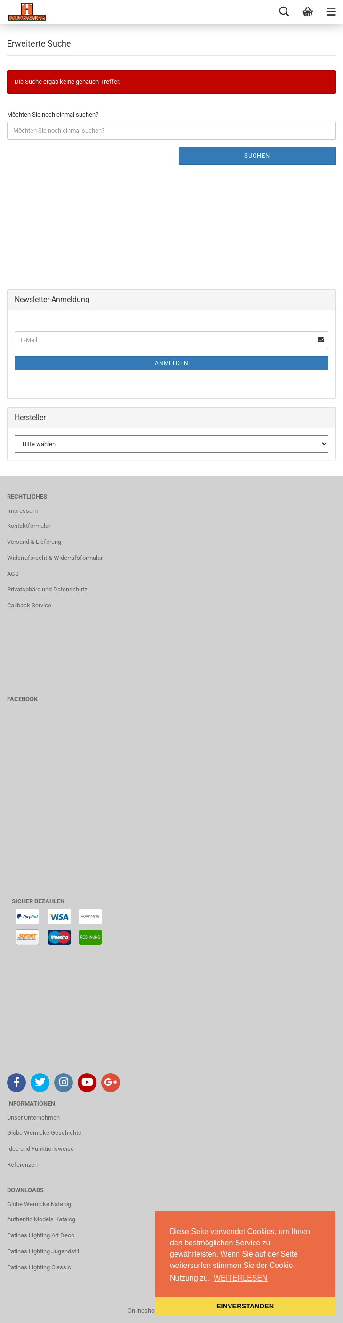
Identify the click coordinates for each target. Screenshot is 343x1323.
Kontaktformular (28, 525)
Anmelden (172, 363)
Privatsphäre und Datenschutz (47, 589)
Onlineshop (143, 1310)
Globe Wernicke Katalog (39, 1204)
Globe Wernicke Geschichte (44, 1132)
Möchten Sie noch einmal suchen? (52, 114)
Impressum (22, 510)
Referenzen (22, 1164)
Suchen (257, 155)
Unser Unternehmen (33, 1117)
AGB (13, 573)
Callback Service (29, 605)
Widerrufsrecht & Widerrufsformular (55, 557)
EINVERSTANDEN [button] (245, 1306)
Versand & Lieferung (34, 541)
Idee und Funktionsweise (40, 1148)
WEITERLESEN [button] (241, 1278)
